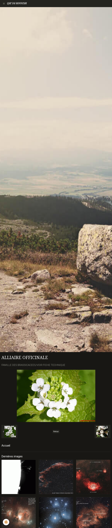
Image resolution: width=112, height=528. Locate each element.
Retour (56, 432)
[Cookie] (6, 522)
